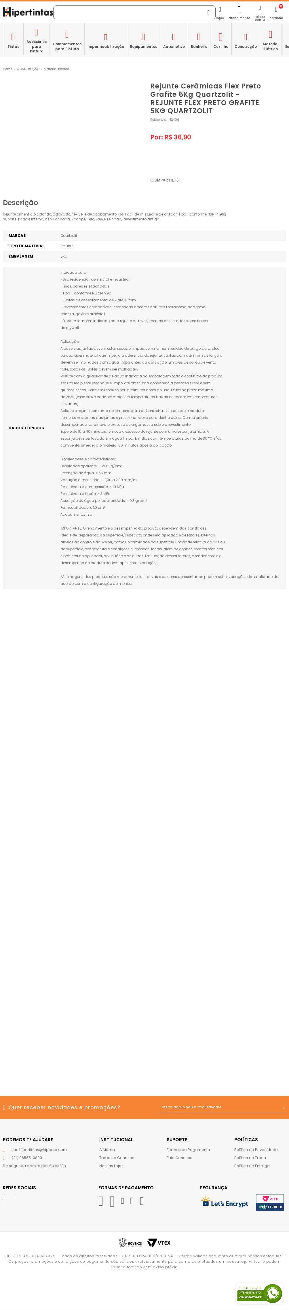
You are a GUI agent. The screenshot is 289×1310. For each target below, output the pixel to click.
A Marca (107, 1149)
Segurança (213, 1188)
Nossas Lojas (111, 1166)
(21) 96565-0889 (27, 1157)
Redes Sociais (19, 1188)
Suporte (177, 1140)
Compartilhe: (164, 180)
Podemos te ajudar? (28, 1140)
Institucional (116, 1140)
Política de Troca (250, 1157)
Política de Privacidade (256, 1149)
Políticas (246, 1140)
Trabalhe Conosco (116, 1157)
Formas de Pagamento (188, 1149)
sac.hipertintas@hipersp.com (39, 1149)
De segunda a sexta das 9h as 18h (34, 1166)
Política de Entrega (252, 1166)
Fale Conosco (180, 1157)
